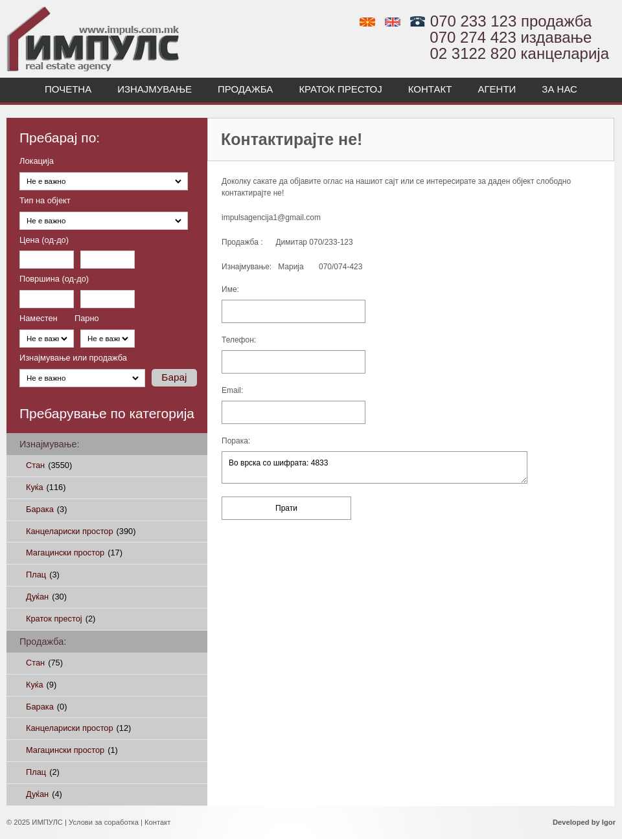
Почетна (68, 89)
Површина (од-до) (54, 279)
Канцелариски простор (80, 531)
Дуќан (46, 596)
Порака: (236, 441)
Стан (49, 465)
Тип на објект (45, 201)
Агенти (497, 89)
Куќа (45, 487)
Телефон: (239, 340)
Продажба (245, 89)
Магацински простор (74, 552)
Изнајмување (154, 89)
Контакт (430, 89)
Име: (230, 289)
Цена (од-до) (44, 240)
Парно (87, 319)
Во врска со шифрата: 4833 (374, 467)
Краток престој (340, 89)
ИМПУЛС (47, 822)
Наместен (38, 319)
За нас (559, 89)
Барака (46, 509)
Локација (36, 161)
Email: (232, 390)
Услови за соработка (104, 822)
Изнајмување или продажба (73, 358)
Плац (43, 574)
